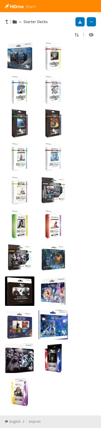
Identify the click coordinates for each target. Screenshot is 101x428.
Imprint (35, 421)
